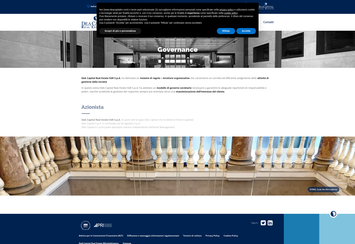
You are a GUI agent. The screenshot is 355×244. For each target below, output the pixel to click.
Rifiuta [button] (226, 31)
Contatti (268, 22)
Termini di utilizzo (192, 235)
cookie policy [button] (230, 13)
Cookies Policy (231, 235)
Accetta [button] (246, 31)
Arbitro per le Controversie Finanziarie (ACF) (101, 235)
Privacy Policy (213, 235)
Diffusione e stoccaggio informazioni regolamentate (153, 235)
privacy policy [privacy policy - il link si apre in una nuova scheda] (226, 9)
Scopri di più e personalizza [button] (120, 31)
